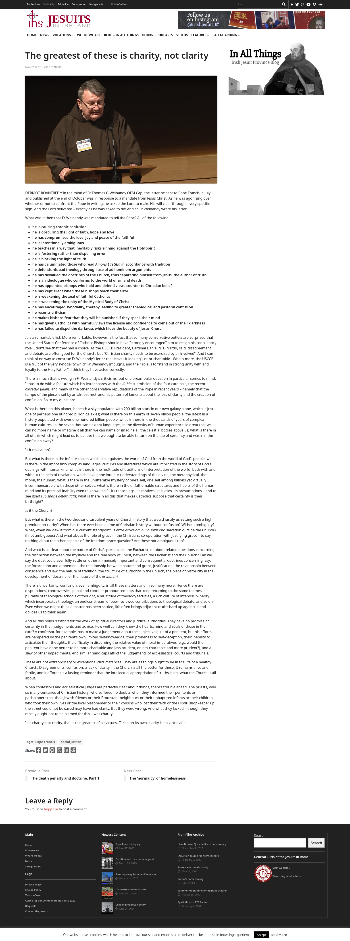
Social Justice (78, 4)
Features (200, 35)
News (44, 35)
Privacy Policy (33, 884)
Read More (278, 934)
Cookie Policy (33, 889)
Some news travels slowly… (194, 867)
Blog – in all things (121, 35)
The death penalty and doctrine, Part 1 (65, 778)
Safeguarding (226, 35)
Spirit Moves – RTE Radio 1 (193, 902)
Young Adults (96, 4)
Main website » (282, 867)
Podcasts (164, 35)
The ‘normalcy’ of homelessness (157, 778)
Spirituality (48, 4)
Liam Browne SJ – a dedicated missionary (202, 844)
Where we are (88, 35)
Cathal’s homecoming (190, 879)
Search (260, 835)
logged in (51, 809)
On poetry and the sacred (130, 889)
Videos (182, 35)
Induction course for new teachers (198, 855)
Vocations (63, 35)
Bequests (30, 906)
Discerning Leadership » (287, 876)
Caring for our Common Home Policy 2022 (50, 900)
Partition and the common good (134, 859)
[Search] (257, 4)
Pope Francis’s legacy (127, 844)
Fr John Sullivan (119, 4)
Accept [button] (261, 935)
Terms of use (32, 895)
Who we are (32, 850)
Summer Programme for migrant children (202, 890)
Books (147, 35)
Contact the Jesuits (36, 911)
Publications (33, 4)
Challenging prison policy (130, 904)
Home (32, 35)
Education (63, 4)
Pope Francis (45, 742)
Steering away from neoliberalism (135, 874)
